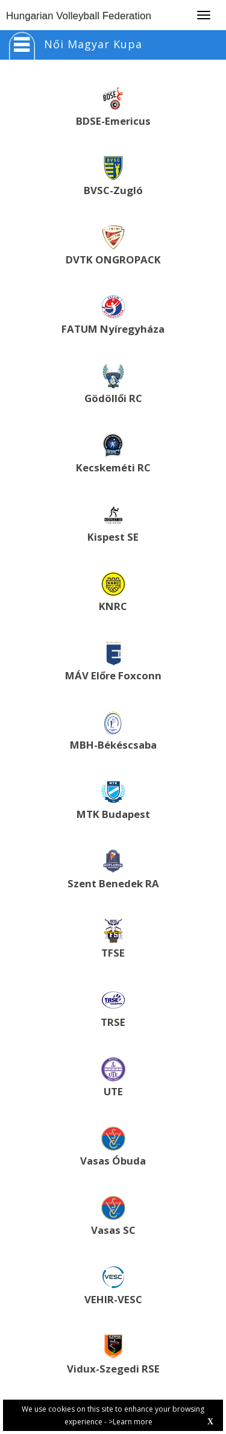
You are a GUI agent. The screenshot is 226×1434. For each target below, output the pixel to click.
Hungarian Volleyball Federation (78, 16)
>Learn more (130, 1422)
